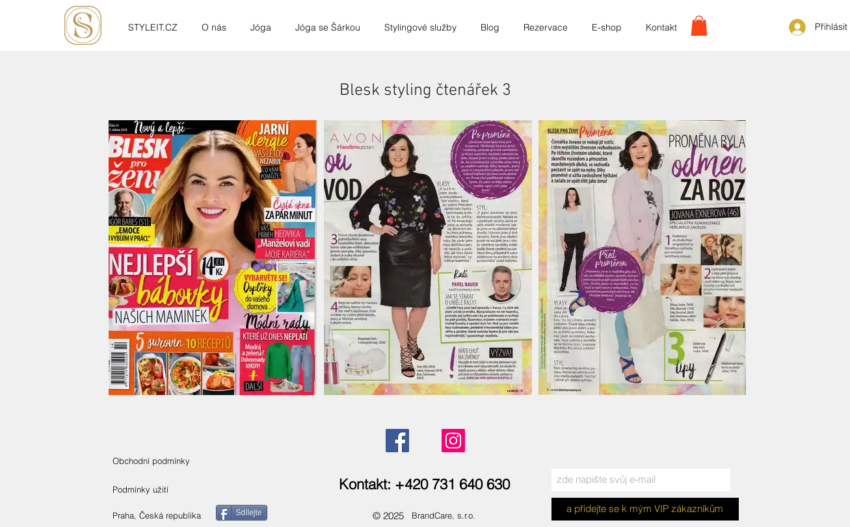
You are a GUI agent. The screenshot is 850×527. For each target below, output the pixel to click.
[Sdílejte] (241, 513)
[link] (699, 26)
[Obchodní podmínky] (165, 461)
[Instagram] (453, 440)
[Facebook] (397, 440)
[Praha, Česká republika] (172, 515)
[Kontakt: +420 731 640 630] (425, 484)
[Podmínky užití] (141, 489)
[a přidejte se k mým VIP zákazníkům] (645, 509)
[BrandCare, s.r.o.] (455, 515)
